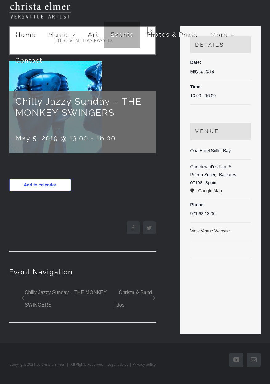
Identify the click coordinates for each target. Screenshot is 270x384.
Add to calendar (40, 184)
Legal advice (118, 364)
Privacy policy (144, 364)
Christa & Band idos (133, 298)
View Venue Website (210, 230)
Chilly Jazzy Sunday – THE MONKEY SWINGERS (66, 298)
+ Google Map (208, 190)
